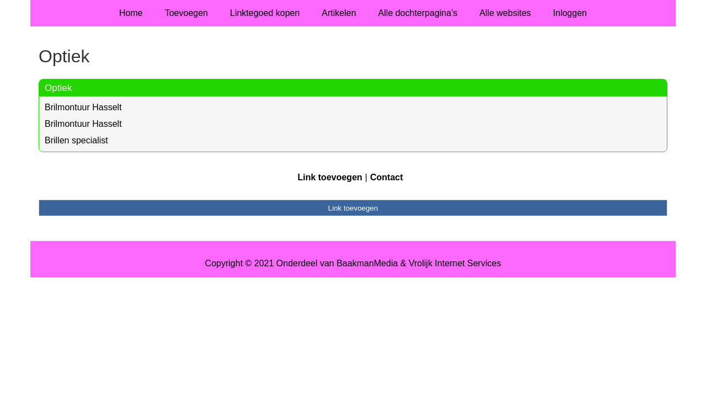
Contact (386, 177)
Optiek (58, 88)
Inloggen (570, 13)
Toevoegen (186, 13)
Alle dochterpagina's (418, 13)
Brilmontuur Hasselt (83, 107)
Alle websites (505, 13)
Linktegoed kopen (264, 13)
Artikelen (339, 13)
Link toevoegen (329, 177)
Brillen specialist (76, 140)
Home (131, 13)
